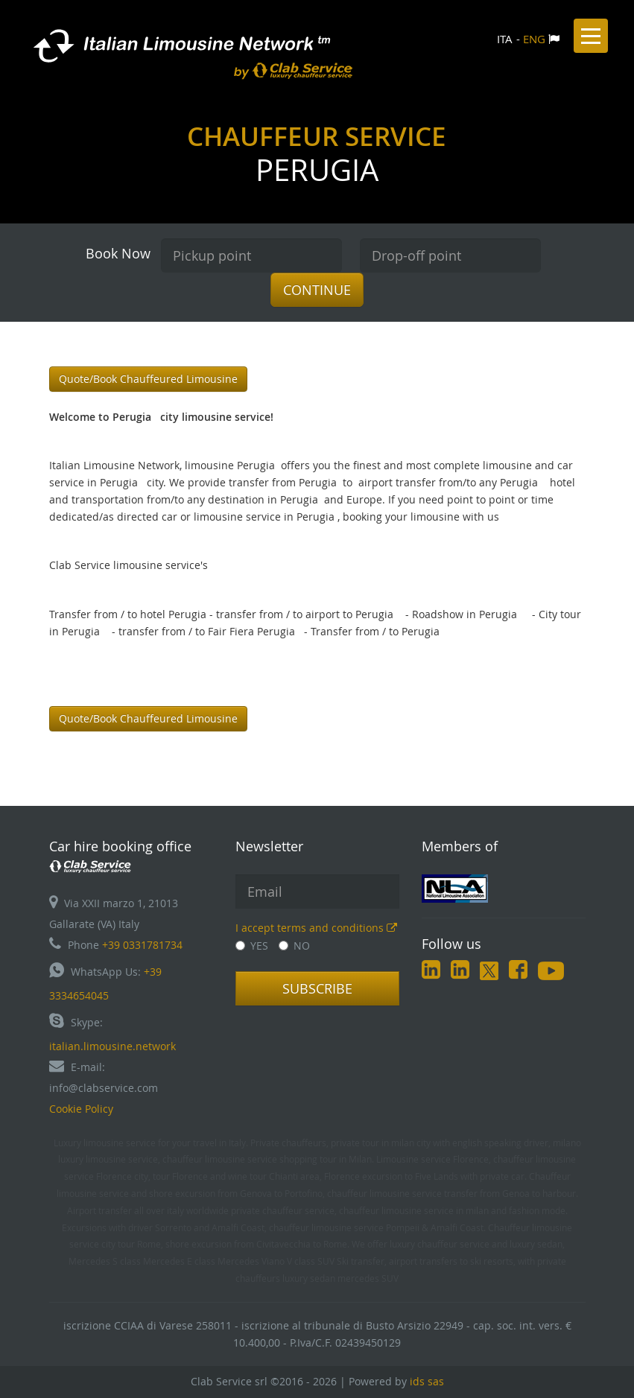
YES (251, 945)
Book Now (118, 253)
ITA (505, 38)
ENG (534, 38)
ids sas (427, 1381)
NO (294, 945)
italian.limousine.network (112, 1046)
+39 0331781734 (142, 945)
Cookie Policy (81, 1109)
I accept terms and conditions (316, 928)
